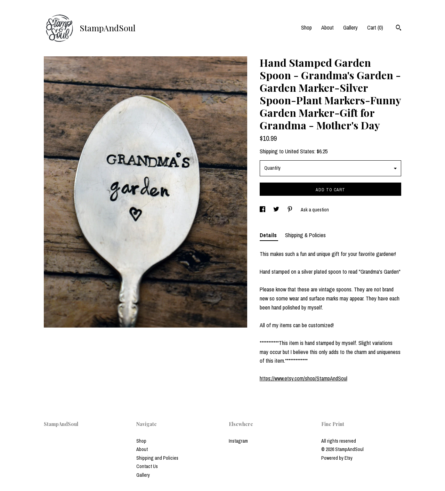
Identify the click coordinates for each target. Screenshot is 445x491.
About (327, 27)
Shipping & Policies (305, 235)
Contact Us (147, 466)
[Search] (398, 28)
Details (269, 235)
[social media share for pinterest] (290, 210)
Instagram (238, 441)
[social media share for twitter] (276, 210)
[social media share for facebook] (263, 210)
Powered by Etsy (337, 458)
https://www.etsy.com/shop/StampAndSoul (303, 378)
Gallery (350, 27)
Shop (306, 27)
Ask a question (315, 210)
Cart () (375, 27)
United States (299, 151)
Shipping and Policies (157, 458)
